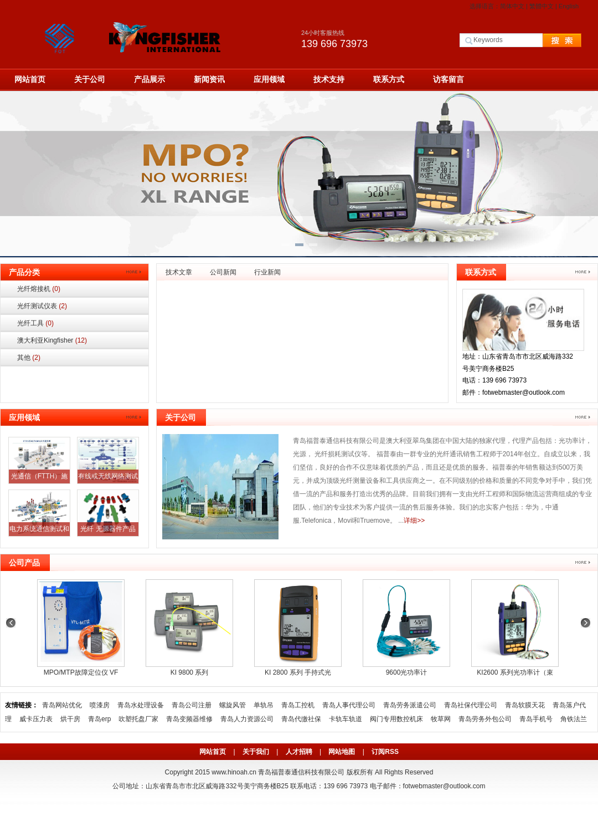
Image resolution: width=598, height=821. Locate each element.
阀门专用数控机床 (396, 719)
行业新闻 (267, 272)
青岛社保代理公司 (470, 705)
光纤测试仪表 (42, 306)
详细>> (414, 520)
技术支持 (328, 79)
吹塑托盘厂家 (138, 719)
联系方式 (388, 79)
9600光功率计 (406, 672)
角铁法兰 (573, 719)
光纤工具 (35, 323)
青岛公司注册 (192, 705)
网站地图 (341, 752)
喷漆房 (100, 705)
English (569, 6)
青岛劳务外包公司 (485, 719)
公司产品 (24, 562)
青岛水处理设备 (140, 705)
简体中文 (512, 6)
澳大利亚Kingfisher (52, 340)
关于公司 (89, 79)
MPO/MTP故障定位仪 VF (81, 672)
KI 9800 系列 (190, 672)
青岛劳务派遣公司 (409, 705)
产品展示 (149, 79)
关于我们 (256, 752)
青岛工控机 (298, 705)
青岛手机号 (536, 719)
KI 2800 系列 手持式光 (298, 672)
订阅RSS (385, 752)
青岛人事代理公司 (348, 705)
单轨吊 (264, 705)
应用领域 (269, 79)
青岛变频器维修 (189, 719)
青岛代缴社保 (301, 719)
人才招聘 (299, 752)
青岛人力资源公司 (247, 719)
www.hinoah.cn (234, 772)
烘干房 (70, 719)
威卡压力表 (36, 719)
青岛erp (99, 719)
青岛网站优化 (62, 705)
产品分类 (24, 272)
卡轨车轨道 (345, 719)
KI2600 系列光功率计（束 (515, 672)
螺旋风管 (232, 705)
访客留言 (448, 79)
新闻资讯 (209, 79)
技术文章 (179, 272)
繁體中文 (541, 6)
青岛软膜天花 (525, 705)
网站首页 (29, 79)
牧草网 (441, 719)
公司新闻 (223, 272)
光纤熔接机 (38, 289)
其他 (28, 357)
